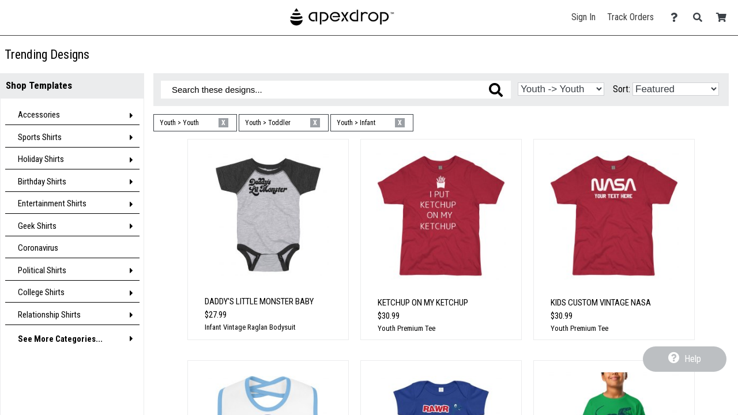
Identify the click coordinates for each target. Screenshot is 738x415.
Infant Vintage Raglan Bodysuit (250, 327)
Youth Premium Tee (406, 328)
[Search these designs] (336, 90)
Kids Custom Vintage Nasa (601, 302)
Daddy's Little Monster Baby (259, 301)
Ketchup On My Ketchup (423, 302)
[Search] (701, 18)
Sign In (583, 17)
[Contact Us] (677, 18)
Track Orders (630, 17)
